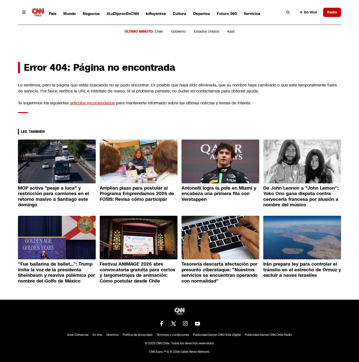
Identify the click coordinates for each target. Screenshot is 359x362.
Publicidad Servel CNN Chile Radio (268, 335)
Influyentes (156, 13)
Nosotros (112, 335)
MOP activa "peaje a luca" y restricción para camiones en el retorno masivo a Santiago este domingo (53, 196)
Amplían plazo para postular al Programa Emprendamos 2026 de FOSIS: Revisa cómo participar (137, 194)
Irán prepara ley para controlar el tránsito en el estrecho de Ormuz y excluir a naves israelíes (302, 270)
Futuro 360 (227, 13)
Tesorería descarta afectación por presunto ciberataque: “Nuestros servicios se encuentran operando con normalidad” (219, 272)
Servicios (252, 13)
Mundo (69, 13)
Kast (231, 31)
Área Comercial (78, 335)
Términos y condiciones (172, 335)
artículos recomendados (92, 103)
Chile (159, 31)
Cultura (179, 13)
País (52, 13)
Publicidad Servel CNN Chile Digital (217, 335)
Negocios (91, 13)
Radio (332, 12)
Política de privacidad (137, 335)
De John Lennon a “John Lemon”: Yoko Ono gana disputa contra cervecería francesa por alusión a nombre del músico (301, 196)
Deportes (201, 13)
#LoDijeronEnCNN (123, 13)
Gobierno (178, 31)
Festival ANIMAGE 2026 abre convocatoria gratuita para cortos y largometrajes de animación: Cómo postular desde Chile (137, 272)
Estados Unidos (206, 31)
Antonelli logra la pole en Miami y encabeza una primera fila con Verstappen (218, 194)
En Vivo (308, 12)
